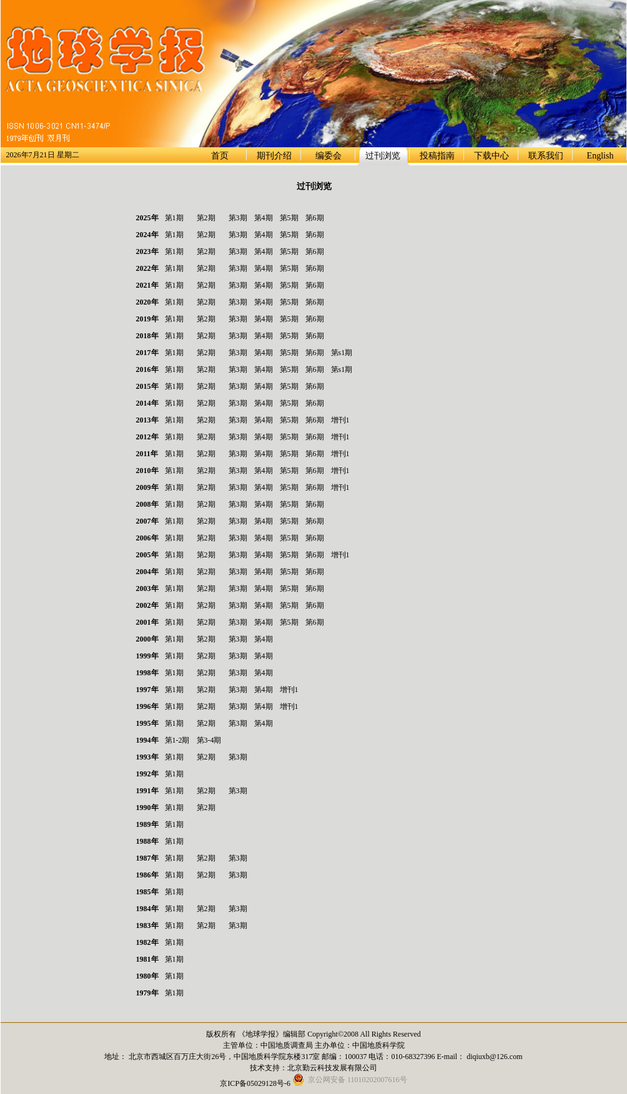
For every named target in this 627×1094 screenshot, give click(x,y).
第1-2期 (177, 740)
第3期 (238, 217)
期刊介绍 (274, 155)
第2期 (206, 217)
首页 (220, 155)
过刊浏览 (382, 155)
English (600, 155)
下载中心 (491, 155)
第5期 (289, 217)
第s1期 (342, 352)
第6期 (314, 217)
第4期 (263, 217)
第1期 (174, 217)
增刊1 (340, 420)
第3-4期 (209, 740)
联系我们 (545, 155)
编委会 (328, 155)
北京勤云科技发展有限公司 (332, 1067)
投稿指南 (437, 155)
